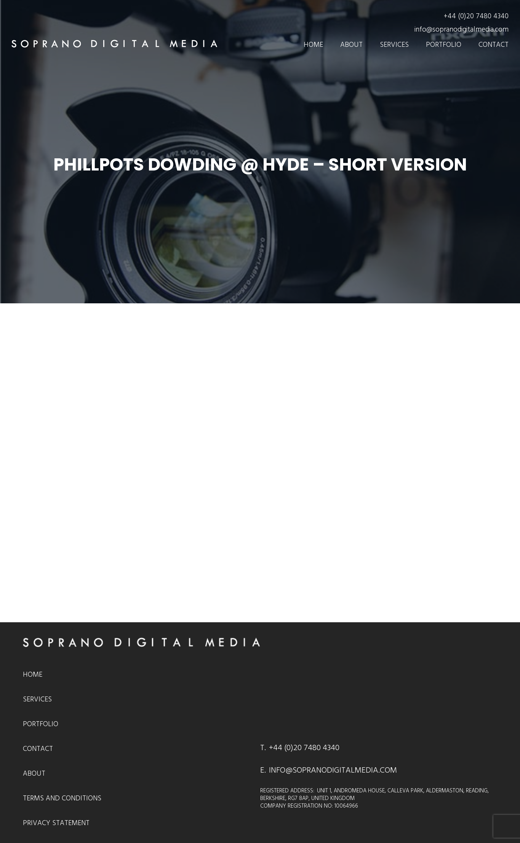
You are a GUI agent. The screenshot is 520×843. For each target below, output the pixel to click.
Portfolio (443, 44)
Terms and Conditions (62, 798)
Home (313, 44)
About (351, 44)
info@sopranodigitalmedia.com (461, 29)
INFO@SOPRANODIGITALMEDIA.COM (333, 770)
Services (394, 44)
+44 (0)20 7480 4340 (476, 16)
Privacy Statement (56, 823)
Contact (493, 44)
